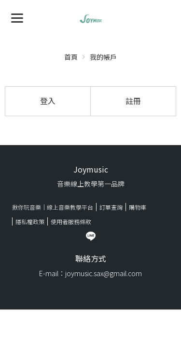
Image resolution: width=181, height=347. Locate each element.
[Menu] (17, 17)
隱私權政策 (29, 221)
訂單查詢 (111, 207)
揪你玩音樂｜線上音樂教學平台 (52, 207)
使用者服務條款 (71, 221)
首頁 (71, 57)
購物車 (137, 207)
